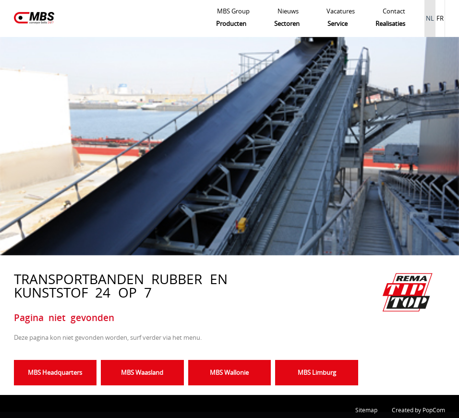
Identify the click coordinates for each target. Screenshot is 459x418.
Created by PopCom (418, 410)
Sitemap (366, 410)
